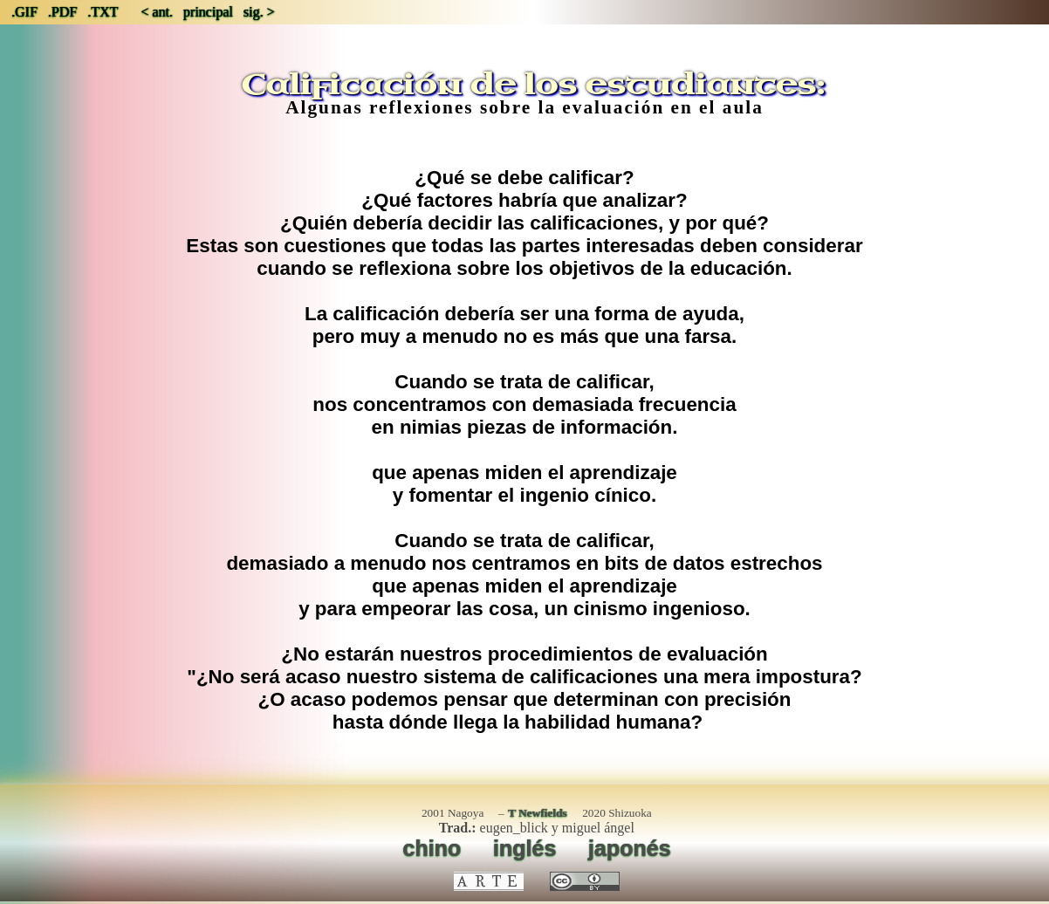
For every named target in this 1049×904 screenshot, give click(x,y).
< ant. (157, 11)
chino (431, 848)
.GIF (24, 11)
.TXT (102, 11)
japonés (629, 848)
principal (208, 11)
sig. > (259, 11)
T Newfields (537, 812)
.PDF (62, 11)
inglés (524, 848)
